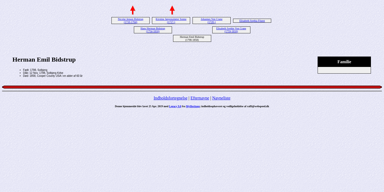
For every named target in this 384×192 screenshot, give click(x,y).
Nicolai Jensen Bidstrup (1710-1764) (130, 20)
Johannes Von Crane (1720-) (211, 20)
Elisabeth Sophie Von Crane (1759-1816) (231, 30)
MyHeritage (193, 106)
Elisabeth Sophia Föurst (252, 20)
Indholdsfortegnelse (170, 98)
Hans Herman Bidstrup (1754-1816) (153, 30)
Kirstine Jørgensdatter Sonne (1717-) (171, 20)
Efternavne (199, 98)
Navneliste (221, 98)
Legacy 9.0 (175, 106)
